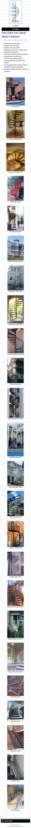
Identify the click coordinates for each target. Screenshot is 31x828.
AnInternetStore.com (20, 826)
